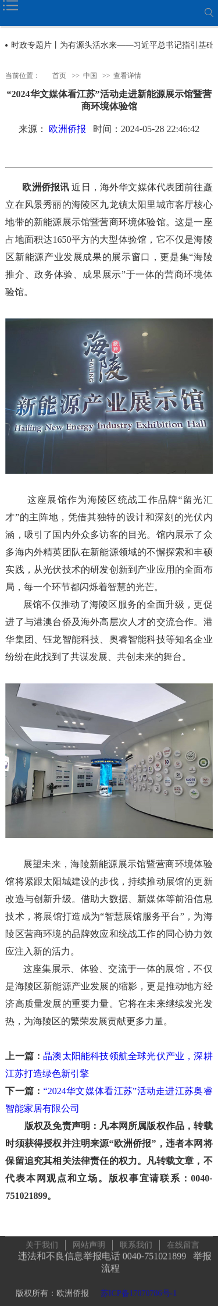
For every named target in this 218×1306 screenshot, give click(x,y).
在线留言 (183, 1242)
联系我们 (136, 1242)
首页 (59, 75)
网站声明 (89, 1242)
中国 (90, 75)
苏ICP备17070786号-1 (139, 1291)
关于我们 (42, 1242)
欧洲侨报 (67, 129)
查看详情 (127, 75)
